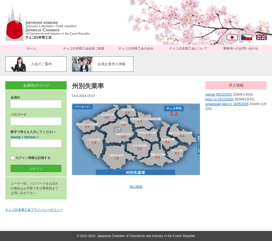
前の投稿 (136, 187)
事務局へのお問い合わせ (240, 48)
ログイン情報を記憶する (30, 158)
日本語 (232, 37)
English (261, 37)
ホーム (31, 48)
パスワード (19, 115)
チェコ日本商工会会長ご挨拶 (83, 48)
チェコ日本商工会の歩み (136, 48)
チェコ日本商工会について (188, 48)
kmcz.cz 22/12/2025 (219, 99)
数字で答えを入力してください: (33, 132)
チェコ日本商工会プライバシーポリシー (34, 210)
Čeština (246, 37)
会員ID (15, 97)
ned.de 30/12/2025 (218, 94)
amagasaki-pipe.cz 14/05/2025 (227, 104)
